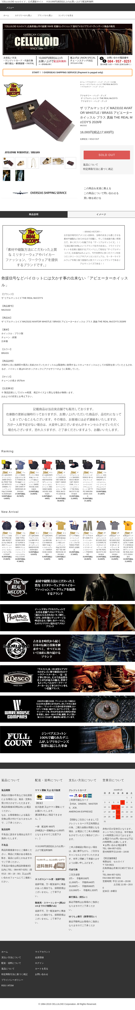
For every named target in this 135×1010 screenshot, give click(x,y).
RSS (3, 985)
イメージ (101, 214)
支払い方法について (11, 957)
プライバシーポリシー (12, 980)
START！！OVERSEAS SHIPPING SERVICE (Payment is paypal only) (67, 72)
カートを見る (41, 968)
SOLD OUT (107, 155)
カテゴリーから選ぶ (21, 15)
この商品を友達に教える (95, 188)
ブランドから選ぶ (43, 15)
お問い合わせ (41, 974)
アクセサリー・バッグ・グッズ (98, 82)
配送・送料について (11, 963)
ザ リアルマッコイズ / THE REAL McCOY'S (102, 84)
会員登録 (39, 957)
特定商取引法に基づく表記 (98, 169)
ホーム (6, 15)
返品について (90, 164)
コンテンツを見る (63, 15)
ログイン (39, 963)
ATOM (10, 985)
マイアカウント (42, 952)
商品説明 (34, 214)
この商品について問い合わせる (99, 193)
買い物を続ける (90, 198)
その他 (113, 82)
